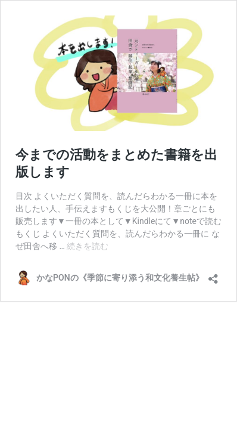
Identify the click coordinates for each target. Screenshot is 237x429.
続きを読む (87, 246)
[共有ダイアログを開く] (213, 275)
